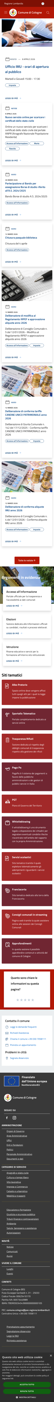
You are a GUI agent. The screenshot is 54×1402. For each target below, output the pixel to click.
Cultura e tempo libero (18, 1177)
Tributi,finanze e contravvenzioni (23, 1219)
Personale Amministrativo (19, 1154)
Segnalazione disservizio (18, 1331)
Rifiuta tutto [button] (27, 1391)
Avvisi (13, 59)
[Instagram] (14, 1118)
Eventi (10, 1273)
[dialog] (27, 1377)
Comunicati (12, 1251)
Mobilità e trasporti (16, 1196)
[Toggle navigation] (5, 12)
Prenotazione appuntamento (21, 1326)
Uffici (9, 1140)
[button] (27, 1397)
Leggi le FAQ (13, 1336)
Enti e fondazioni (15, 1145)
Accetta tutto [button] (27, 1384)
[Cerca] (48, 12)
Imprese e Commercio (17, 1186)
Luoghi (10, 1269)
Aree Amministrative (17, 1135)
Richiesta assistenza (16, 1340)
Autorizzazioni (14, 1232)
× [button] (51, 1356)
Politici (10, 1149)
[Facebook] (7, 1118)
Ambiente (11, 1223)
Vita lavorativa (14, 1182)
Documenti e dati (15, 1158)
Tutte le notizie (27, 560)
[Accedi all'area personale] (43, 3)
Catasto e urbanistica (17, 1191)
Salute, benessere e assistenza (22, 1228)
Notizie (11, 108)
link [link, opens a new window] (11, 1378)
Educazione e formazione (19, 1209)
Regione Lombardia (13, 3)
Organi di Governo (15, 1131)
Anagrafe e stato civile (18, 1173)
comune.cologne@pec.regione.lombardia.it (28, 1310)
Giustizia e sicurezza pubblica (21, 1214)
